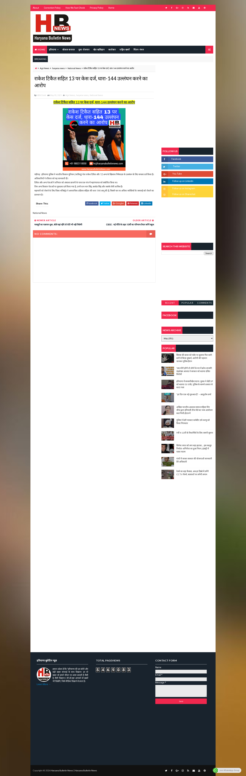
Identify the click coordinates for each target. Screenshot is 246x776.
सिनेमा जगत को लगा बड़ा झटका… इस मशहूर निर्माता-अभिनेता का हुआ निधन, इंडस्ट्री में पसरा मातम (194, 448)
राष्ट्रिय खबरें (125, 49)
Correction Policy (52, 8)
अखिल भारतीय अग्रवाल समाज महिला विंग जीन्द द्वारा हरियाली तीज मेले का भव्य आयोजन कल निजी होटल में (194, 410)
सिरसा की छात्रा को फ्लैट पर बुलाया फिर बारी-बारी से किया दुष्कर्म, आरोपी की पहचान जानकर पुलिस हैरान (194, 358)
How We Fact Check (75, 8)
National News (74, 68)
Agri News (44, 68)
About (36, 8)
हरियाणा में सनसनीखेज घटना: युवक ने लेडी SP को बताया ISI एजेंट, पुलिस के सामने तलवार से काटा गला (194, 384)
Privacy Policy (96, 8)
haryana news (58, 68)
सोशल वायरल (68, 49)
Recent (170, 302)
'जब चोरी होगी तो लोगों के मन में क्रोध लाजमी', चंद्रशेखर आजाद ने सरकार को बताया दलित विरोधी (194, 371)
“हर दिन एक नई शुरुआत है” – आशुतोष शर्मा (193, 394)
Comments (204, 302)
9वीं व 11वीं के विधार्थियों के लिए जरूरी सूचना (194, 432)
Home (111, 8)
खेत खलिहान (99, 49)
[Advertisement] (94, 319)
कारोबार (112, 49)
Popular (187, 302)
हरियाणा (52, 49)
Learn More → (44, 684)
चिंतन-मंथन (139, 49)
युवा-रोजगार (84, 49)
